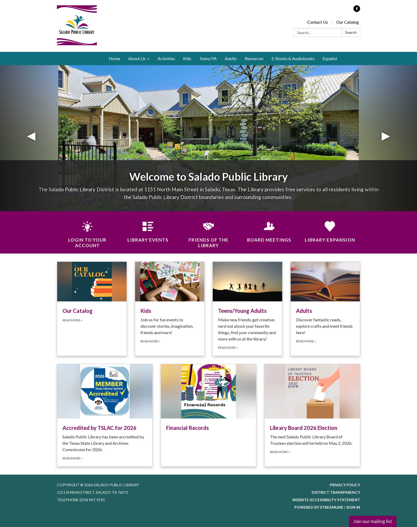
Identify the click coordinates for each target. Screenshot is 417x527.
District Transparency (336, 492)
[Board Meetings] (269, 228)
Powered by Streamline (318, 507)
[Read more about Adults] (325, 309)
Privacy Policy (345, 485)
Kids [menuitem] (187, 58)
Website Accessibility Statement (326, 499)
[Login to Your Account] (87, 231)
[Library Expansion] (330, 228)
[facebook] (356, 10)
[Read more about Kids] (170, 309)
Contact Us (317, 21)
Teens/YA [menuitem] (208, 58)
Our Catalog (347, 21)
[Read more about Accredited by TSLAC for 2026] (105, 415)
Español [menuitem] (330, 58)
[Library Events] (148, 228)
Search (351, 32)
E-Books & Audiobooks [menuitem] (293, 58)
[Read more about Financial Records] (208, 415)
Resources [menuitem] (254, 58)
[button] (31, 138)
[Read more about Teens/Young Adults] (247, 309)
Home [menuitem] (114, 58)
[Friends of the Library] (208, 231)
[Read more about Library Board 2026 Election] (312, 415)
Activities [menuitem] (166, 58)
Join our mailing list (372, 521)
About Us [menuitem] (137, 58)
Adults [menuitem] (231, 58)
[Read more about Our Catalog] (92, 309)
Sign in (353, 507)
